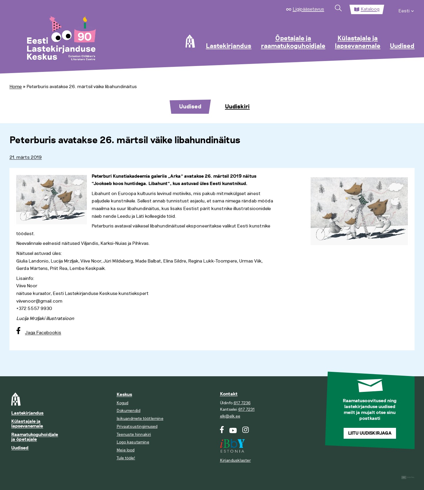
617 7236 (242, 402)
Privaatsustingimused (137, 426)
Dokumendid (128, 410)
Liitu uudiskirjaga (370, 433)
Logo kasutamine (133, 442)
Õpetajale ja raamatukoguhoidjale (293, 42)
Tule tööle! (126, 458)
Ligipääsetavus (308, 9)
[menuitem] (406, 9)
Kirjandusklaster (235, 460)
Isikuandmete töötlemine (140, 418)
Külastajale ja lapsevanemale (357, 42)
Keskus (124, 395)
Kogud (122, 402)
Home (15, 87)
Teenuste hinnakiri (134, 434)
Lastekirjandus (228, 46)
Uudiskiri (237, 106)
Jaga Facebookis (43, 333)
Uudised (402, 46)
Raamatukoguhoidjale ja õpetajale (34, 437)
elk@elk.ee (230, 416)
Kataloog (370, 9)
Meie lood (126, 450)
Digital (408, 477)
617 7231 (246, 409)
